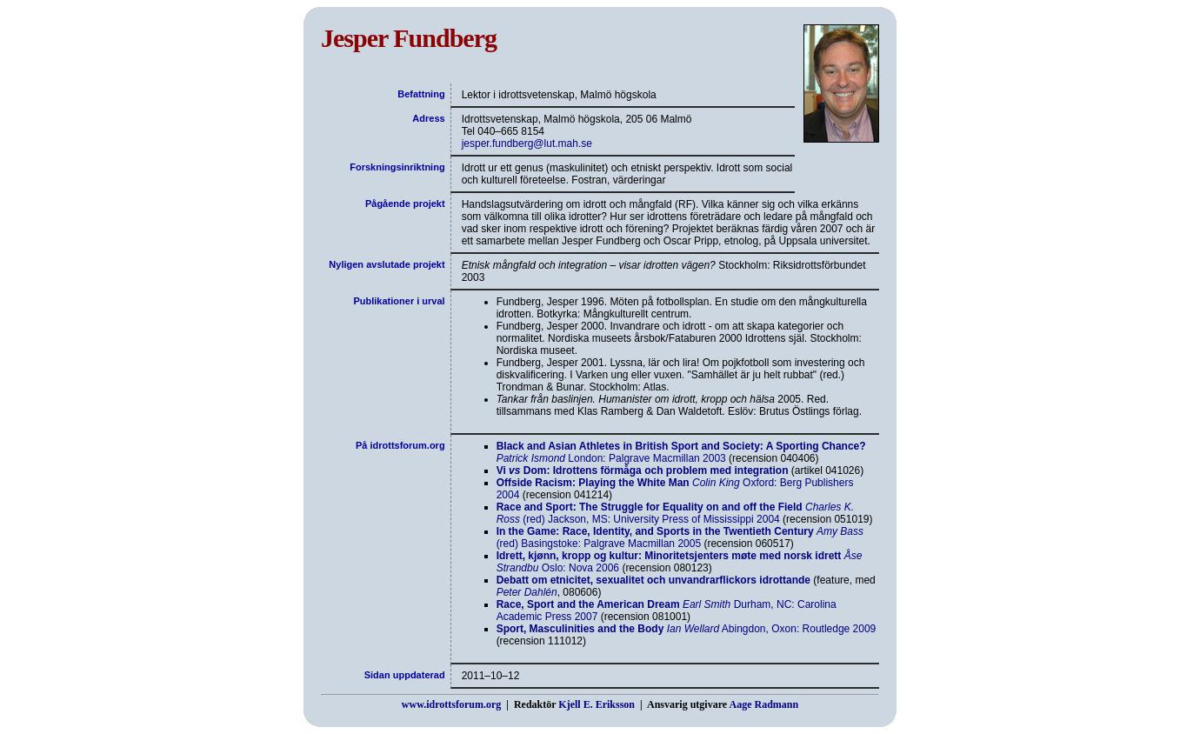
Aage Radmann (763, 704)
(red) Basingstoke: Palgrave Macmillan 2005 (680, 537)
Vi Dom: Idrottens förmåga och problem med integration (643, 470)
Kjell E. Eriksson (596, 704)
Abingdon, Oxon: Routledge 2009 (687, 629)
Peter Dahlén (527, 592)
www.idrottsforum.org (451, 704)
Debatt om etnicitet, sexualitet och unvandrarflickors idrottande (653, 580)
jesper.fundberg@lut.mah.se (527, 143)
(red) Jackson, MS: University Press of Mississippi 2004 (675, 513)
